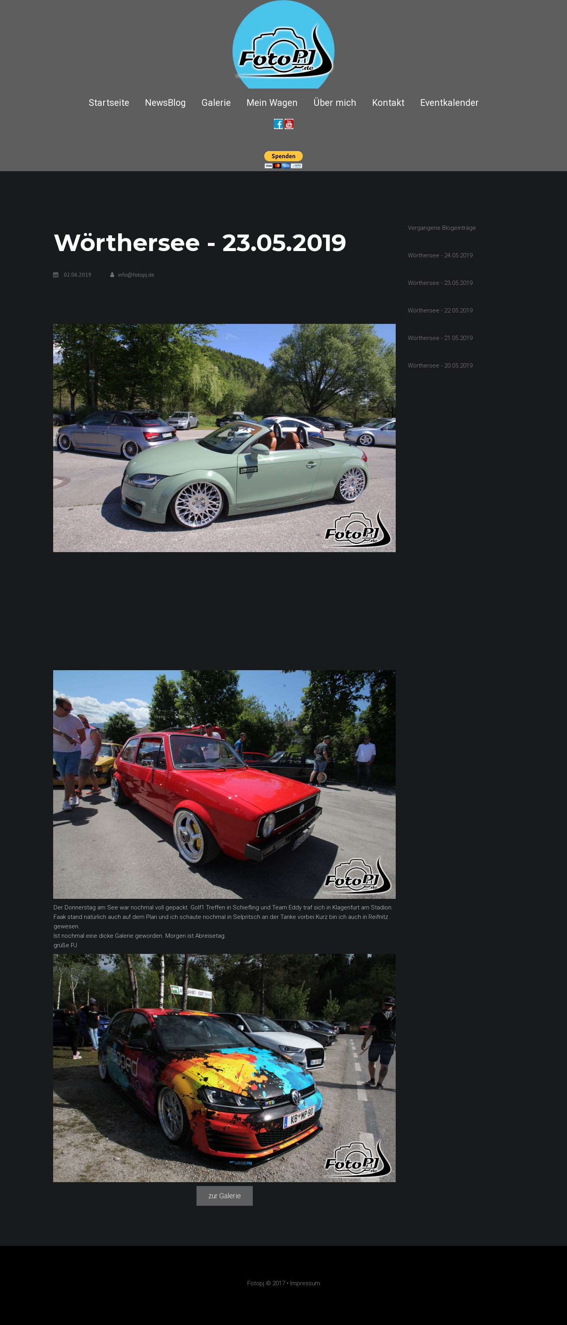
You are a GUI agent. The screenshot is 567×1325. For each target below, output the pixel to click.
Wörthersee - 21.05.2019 (440, 338)
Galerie (216, 103)
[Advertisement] (224, 611)
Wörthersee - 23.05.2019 (440, 282)
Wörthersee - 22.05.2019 (440, 310)
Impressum (305, 1283)
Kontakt (388, 103)
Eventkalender (449, 103)
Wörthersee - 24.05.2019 (440, 255)
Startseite (109, 103)
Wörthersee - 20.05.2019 (440, 365)
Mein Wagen (272, 103)
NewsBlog (165, 103)
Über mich (334, 103)
